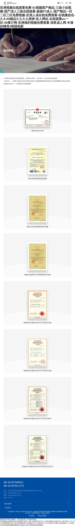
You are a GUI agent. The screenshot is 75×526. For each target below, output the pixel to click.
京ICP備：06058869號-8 (32, 513)
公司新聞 (31, 515)
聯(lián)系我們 (42, 515)
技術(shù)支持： (46, 513)
